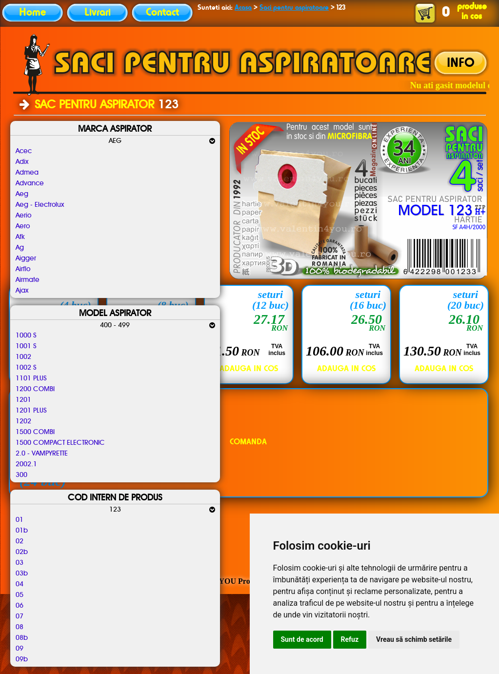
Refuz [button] (350, 639)
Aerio (23, 215)
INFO (461, 63)
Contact (162, 13)
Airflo (23, 269)
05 (19, 595)
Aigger (26, 258)
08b (22, 637)
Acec (24, 151)
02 (19, 541)
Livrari (97, 13)
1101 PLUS (31, 378)
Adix (22, 162)
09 (19, 648)
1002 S (26, 367)
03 (19, 562)
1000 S (26, 335)
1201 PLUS (31, 410)
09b (22, 659)
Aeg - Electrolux (40, 204)
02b (22, 552)
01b (22, 530)
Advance (30, 183)
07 (19, 616)
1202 (23, 421)
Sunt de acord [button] (302, 639)
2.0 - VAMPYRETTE (42, 453)
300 (21, 475)
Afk (20, 237)
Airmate (28, 280)
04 (19, 584)
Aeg (22, 194)
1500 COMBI (35, 432)
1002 (23, 357)
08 (19, 627)
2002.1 (26, 464)
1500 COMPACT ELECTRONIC (60, 442)
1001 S (26, 346)
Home (32, 13)
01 (19, 519)
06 (19, 605)
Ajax (22, 290)
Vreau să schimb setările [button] (414, 639)
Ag (20, 247)
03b (22, 573)
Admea (27, 172)
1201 (23, 399)
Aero (23, 226)
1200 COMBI (35, 389)
